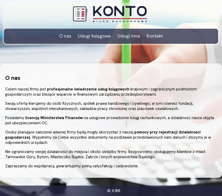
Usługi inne (128, 36)
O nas (65, 36)
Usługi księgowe (94, 36)
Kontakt (155, 36)
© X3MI (113, 190)
